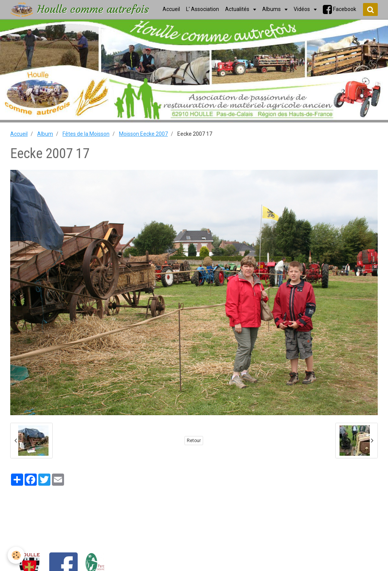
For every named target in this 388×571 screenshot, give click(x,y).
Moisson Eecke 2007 (143, 134)
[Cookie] (16, 555)
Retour (194, 440)
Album (45, 134)
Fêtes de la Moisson (86, 134)
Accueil (19, 134)
